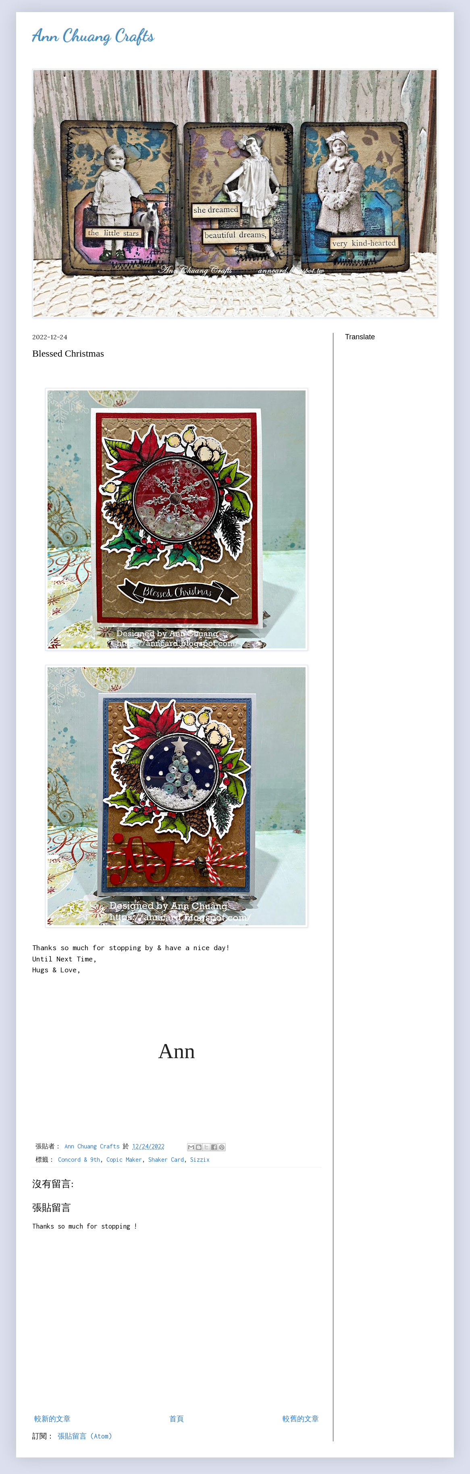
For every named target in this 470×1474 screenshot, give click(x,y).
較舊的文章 (301, 1418)
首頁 (176, 1418)
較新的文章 (52, 1418)
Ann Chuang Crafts (93, 35)
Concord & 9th (79, 1159)
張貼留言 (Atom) (85, 1436)
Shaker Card (166, 1159)
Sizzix (200, 1159)
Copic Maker (124, 1159)
